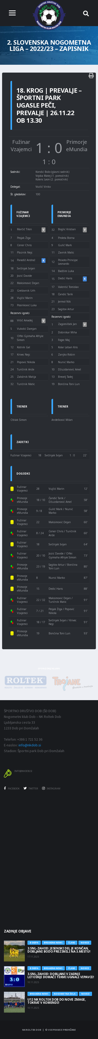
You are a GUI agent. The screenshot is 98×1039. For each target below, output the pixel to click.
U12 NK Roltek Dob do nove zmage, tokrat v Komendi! (56, 1001)
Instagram (51, 788)
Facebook (12, 788)
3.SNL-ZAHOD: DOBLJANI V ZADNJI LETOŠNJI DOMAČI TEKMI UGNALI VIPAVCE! (60, 975)
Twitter (31, 788)
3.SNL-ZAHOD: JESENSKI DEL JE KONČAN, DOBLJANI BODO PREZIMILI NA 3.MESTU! (58, 950)
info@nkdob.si (30, 745)
